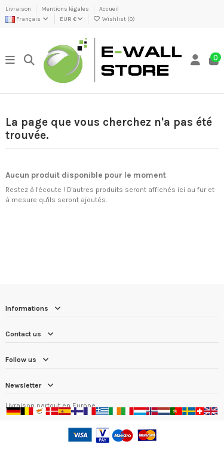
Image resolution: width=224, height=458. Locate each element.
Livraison (18, 9)
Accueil (109, 9)
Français (27, 19)
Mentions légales (65, 9)
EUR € (71, 19)
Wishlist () (114, 19)
